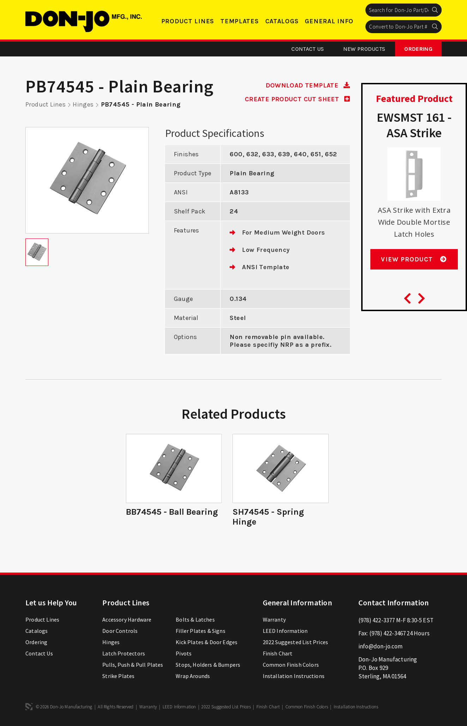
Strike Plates (118, 675)
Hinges (83, 104)
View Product (414, 259)
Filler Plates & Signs (200, 630)
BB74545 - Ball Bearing (172, 512)
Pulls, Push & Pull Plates (132, 664)
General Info (329, 21)
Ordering (418, 49)
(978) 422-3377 (376, 620)
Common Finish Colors (291, 664)
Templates (239, 21)
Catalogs (282, 21)
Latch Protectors (123, 653)
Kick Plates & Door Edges (206, 642)
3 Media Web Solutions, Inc (28, 706)
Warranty (274, 619)
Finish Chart (278, 653)
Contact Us (307, 49)
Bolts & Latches (195, 619)
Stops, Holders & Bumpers (208, 664)
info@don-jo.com (380, 646)
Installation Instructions (294, 675)
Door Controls (120, 630)
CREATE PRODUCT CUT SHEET (297, 99)
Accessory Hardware (126, 619)
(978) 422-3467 (387, 633)
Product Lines (187, 21)
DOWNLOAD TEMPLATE (307, 85)
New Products (364, 49)
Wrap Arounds (193, 675)
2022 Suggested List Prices (295, 642)
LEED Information (285, 630)
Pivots (184, 653)
